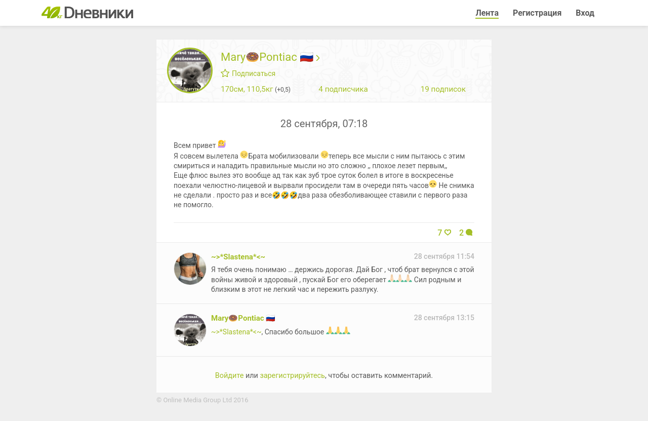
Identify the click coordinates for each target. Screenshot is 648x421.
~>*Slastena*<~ (238, 256)
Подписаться (248, 73)
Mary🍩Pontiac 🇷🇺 (270, 57)
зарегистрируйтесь (292, 375)
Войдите (229, 375)
